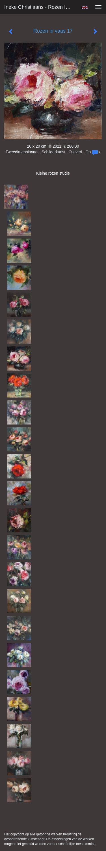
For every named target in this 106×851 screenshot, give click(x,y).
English (84, 7)
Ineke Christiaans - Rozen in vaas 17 (40, 7)
